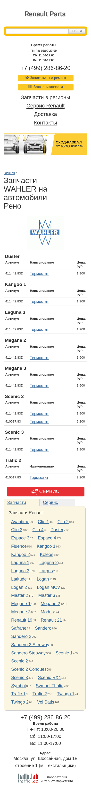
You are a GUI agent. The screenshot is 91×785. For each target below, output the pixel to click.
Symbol (18, 685)
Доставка (45, 114)
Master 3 (46, 595)
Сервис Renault (45, 106)
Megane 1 (21, 603)
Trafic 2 (40, 693)
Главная (9, 173)
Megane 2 (50, 603)
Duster (56, 529)
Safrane (18, 628)
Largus (46, 570)
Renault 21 (51, 620)
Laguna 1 (20, 562)
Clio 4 (38, 529)
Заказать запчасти (45, 86)
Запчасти (16, 502)
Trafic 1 (18, 693)
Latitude (19, 579)
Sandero (43, 628)
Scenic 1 (64, 653)
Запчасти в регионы (45, 97)
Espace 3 (20, 538)
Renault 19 (21, 620)
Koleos (46, 554)
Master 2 (19, 595)
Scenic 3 (19, 677)
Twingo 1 (65, 693)
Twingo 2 (20, 702)
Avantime (20, 521)
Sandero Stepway (28, 653)
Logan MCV (48, 587)
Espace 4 (47, 538)
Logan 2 (19, 587)
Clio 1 (43, 521)
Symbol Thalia (50, 685)
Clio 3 (16, 529)
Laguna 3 (20, 570)
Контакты (45, 123)
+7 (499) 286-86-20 (45, 68)
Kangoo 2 (20, 554)
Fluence (19, 546)
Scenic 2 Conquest (29, 669)
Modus (47, 611)
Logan (43, 579)
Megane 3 (21, 611)
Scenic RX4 (49, 677)
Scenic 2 (19, 661)
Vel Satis (45, 702)
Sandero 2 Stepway (30, 644)
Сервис (50, 502)
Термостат (39, 274)
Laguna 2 (49, 562)
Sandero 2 (21, 636)
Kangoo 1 (46, 546)
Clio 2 (63, 521)
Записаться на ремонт (45, 77)
